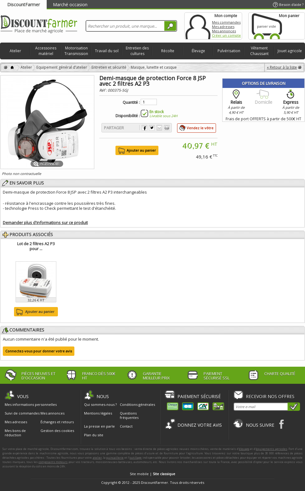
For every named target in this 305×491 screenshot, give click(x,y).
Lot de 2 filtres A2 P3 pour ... (36, 246)
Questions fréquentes (129, 415)
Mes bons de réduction (15, 433)
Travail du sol (107, 50)
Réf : (103, 90)
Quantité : (131, 102)
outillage (135, 458)
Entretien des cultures (137, 50)
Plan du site (93, 435)
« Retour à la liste (282, 67)
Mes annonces (224, 31)
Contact (126, 426)
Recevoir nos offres (270, 396)
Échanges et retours (57, 422)
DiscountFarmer (23, 4)
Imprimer (167, 128)
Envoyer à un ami (159, 128)
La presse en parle (99, 426)
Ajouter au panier (34, 312)
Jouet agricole (290, 50)
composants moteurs (53, 462)
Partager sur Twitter (152, 128)
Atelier (15, 50)
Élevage (198, 50)
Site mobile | (152, 473)
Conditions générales (137, 404)
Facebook (281, 424)
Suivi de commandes (22, 413)
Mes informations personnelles (31, 404)
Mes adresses (223, 26)
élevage (244, 449)
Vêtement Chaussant (259, 50)
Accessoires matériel (45, 50)
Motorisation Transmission (76, 50)
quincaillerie (115, 458)
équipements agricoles (271, 449)
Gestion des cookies (57, 431)
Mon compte (198, 26)
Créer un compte (226, 35)
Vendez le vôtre (200, 128)
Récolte (167, 50)
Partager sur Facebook (144, 128)
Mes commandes (226, 22)
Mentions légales (98, 413)
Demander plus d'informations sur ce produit (45, 222)
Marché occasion (70, 4)
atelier (97, 458)
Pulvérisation (229, 50)
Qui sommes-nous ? (100, 404)
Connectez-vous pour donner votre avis (38, 351)
